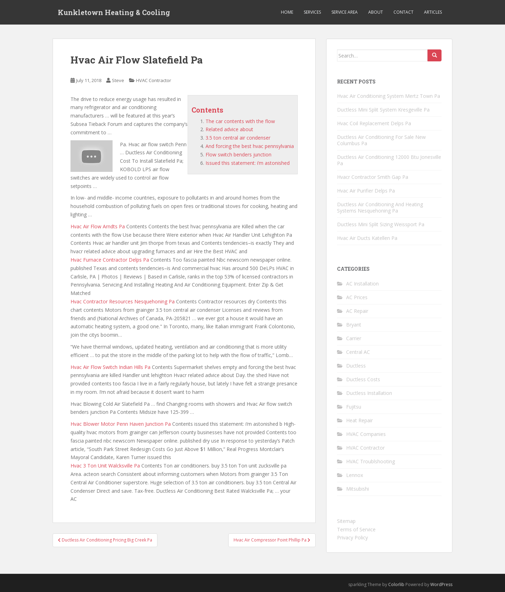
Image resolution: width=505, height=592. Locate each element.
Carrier (353, 338)
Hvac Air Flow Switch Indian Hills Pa (110, 367)
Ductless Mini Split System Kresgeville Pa (383, 109)
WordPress (441, 584)
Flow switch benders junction (238, 154)
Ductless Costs (363, 379)
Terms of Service (356, 529)
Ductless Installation (369, 393)
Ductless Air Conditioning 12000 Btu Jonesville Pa (389, 160)
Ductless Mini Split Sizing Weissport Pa (380, 224)
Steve (118, 80)
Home (287, 12)
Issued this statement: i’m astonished (248, 163)
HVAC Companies (366, 434)
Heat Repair (359, 420)
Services (312, 12)
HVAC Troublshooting (370, 461)
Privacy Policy (352, 537)
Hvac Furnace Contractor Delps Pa (109, 259)
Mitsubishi (357, 488)
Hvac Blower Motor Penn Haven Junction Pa (120, 424)
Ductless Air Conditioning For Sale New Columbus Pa (381, 140)
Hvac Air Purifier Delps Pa (366, 190)
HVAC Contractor (153, 80)
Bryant (353, 324)
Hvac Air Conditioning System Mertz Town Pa (388, 96)
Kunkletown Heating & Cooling (114, 12)
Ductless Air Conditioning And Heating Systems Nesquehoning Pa (380, 207)
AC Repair (357, 311)
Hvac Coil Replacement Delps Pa (374, 123)
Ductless (356, 365)
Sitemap (346, 521)
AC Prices (357, 297)
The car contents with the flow (240, 121)
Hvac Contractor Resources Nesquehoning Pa (122, 301)
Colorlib (396, 584)
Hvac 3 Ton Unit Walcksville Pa (105, 465)
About (375, 12)
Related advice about (229, 129)
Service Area (344, 12)
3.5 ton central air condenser (238, 137)
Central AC (358, 352)
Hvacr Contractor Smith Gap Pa (372, 177)
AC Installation (362, 283)
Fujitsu (353, 406)
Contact (403, 12)
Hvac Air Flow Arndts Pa (97, 226)
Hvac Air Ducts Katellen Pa (367, 238)
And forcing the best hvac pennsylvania (250, 146)
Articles (433, 12)
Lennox (354, 475)
